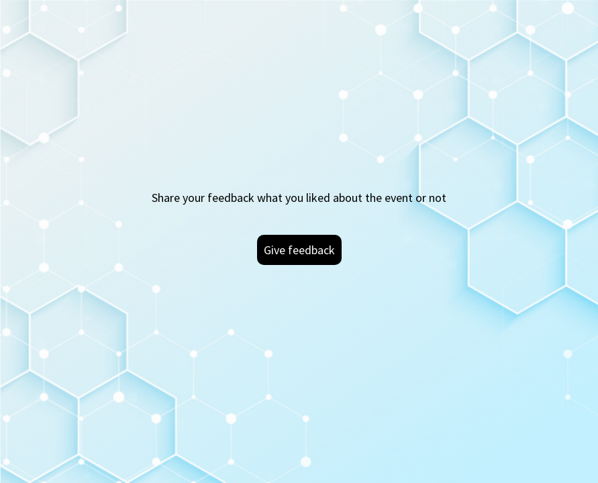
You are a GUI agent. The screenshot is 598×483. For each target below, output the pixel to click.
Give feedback (299, 250)
